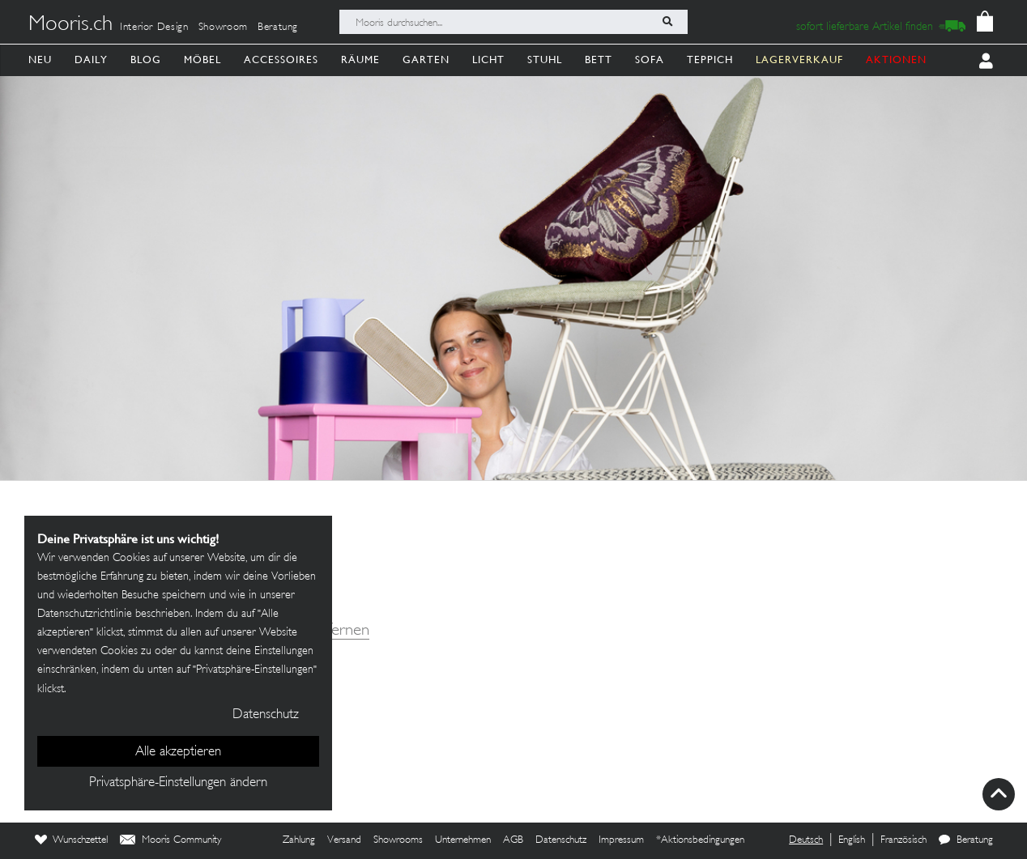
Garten (426, 59)
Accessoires (281, 59)
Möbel (202, 59)
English (851, 840)
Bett (598, 59)
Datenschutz (560, 840)
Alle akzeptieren (178, 752)
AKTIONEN (896, 59)
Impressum (621, 840)
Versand (344, 840)
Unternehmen (463, 840)
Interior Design (154, 27)
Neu (40, 59)
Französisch (903, 840)
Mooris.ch (70, 25)
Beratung (278, 27)
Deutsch (806, 840)
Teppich (710, 59)
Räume (360, 59)
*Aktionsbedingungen (700, 840)
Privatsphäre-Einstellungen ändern (178, 782)
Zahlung (299, 840)
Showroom (223, 27)
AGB (513, 840)
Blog (145, 59)
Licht (488, 59)
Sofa (649, 59)
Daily (91, 59)
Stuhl (544, 59)
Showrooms (398, 840)
